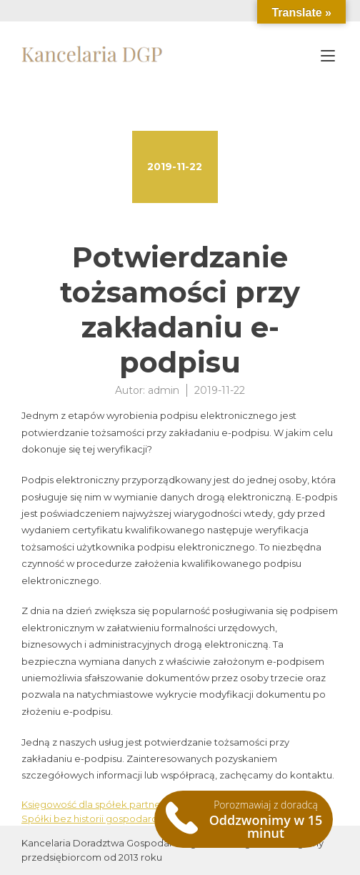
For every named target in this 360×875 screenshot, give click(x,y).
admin (163, 390)
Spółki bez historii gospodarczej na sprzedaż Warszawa (150, 818)
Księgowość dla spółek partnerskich (104, 804)
